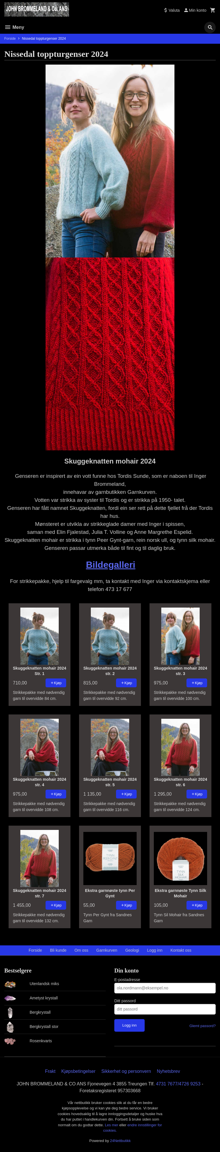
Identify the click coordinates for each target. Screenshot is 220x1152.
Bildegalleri (110, 565)
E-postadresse (127, 979)
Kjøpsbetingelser (78, 1071)
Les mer (112, 1125)
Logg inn (154, 950)
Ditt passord (125, 1001)
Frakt (50, 1071)
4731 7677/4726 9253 (178, 1083)
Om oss (81, 950)
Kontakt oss (180, 950)
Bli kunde (58, 950)
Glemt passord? (202, 1026)
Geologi (132, 950)
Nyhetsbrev (168, 1071)
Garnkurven (106, 950)
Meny (14, 27)
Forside (10, 39)
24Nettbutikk (120, 1141)
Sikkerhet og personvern (126, 1071)
